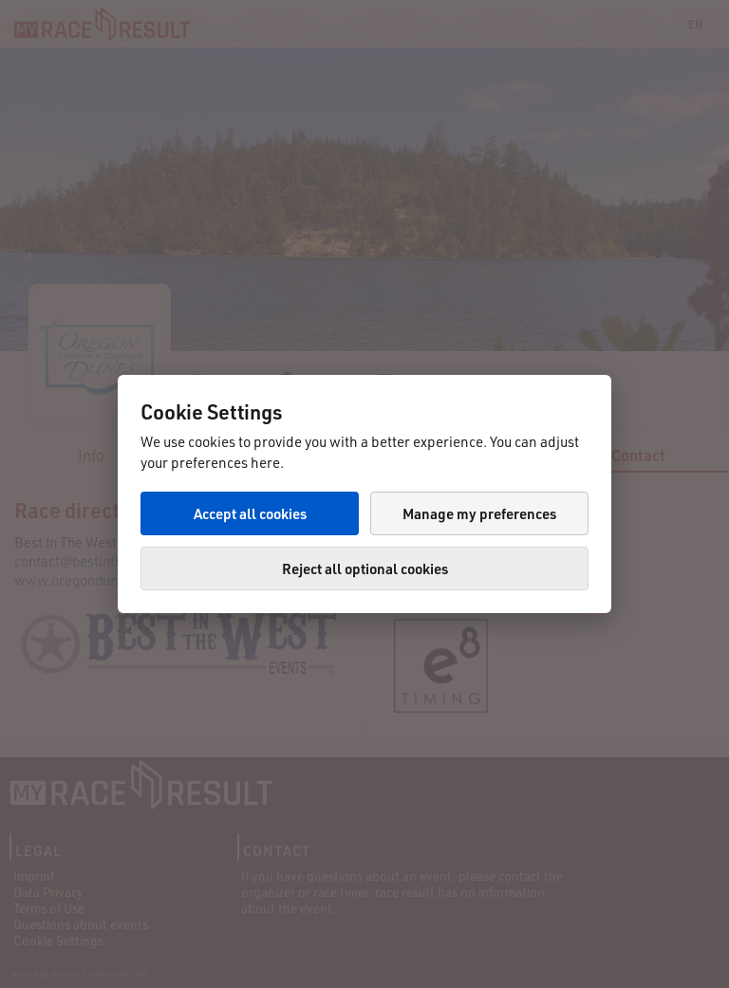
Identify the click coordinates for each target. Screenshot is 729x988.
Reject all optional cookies (365, 568)
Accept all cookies (250, 513)
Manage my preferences (479, 513)
